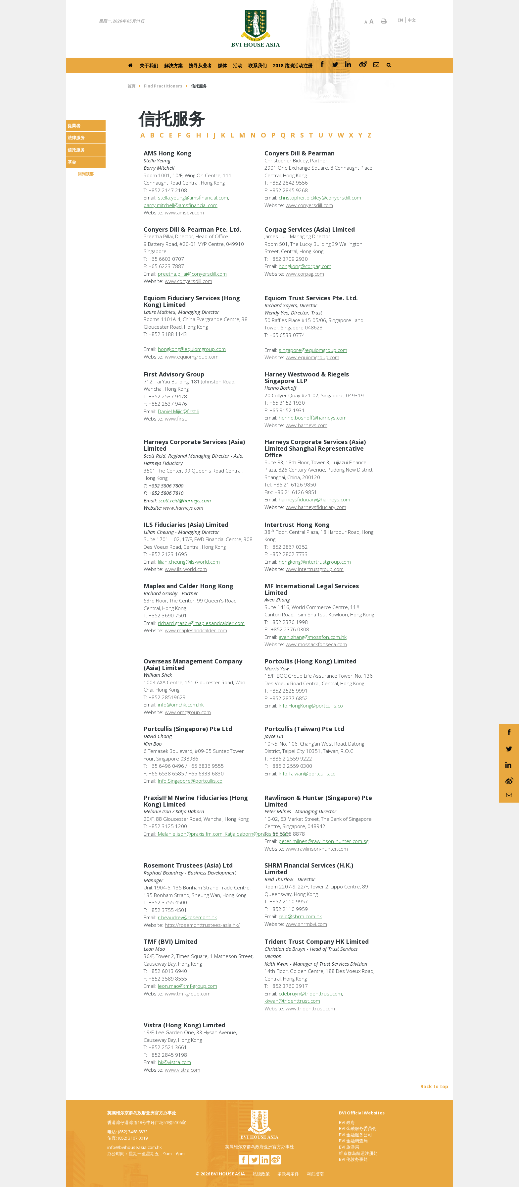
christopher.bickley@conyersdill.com (320, 197)
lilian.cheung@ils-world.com (189, 561)
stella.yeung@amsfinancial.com (193, 197)
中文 (412, 20)
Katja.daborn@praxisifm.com (257, 833)
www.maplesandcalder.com (196, 630)
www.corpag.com (305, 273)
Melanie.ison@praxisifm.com (190, 833)
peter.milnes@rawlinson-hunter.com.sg (323, 841)
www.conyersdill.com (309, 205)
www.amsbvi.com (184, 212)
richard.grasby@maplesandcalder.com (201, 623)
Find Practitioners (163, 86)
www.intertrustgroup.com (315, 569)
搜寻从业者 (200, 65)
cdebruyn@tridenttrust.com (310, 993)
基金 (72, 162)
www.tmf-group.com (188, 993)
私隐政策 (261, 1174)
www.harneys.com (306, 425)
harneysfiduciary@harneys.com (314, 499)
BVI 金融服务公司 (355, 1135)
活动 (237, 65)
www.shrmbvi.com (306, 924)
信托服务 (76, 150)
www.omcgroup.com (188, 712)
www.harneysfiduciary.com (316, 507)
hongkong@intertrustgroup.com (315, 561)
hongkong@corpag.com (305, 266)
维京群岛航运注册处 (358, 1153)
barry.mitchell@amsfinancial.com (180, 205)
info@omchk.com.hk (181, 704)
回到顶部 (86, 174)
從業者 (74, 126)
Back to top (434, 1086)
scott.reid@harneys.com (185, 500)
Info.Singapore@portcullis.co (190, 780)
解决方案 (173, 65)
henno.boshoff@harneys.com (313, 417)
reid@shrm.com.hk (300, 916)
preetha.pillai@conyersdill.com (192, 273)
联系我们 (257, 65)
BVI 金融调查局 (353, 1141)
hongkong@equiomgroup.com (192, 349)
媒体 (222, 65)
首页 (131, 86)
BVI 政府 (347, 1122)
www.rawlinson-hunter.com (317, 848)
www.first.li (177, 418)
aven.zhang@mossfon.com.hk (313, 637)
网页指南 (315, 1174)
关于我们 (149, 65)
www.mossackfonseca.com (316, 644)
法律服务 (76, 138)
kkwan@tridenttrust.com (292, 1000)
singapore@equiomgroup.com (313, 350)
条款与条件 (288, 1174)
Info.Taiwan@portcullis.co (307, 773)
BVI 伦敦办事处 (353, 1159)
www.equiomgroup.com (191, 356)
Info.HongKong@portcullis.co (311, 705)
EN (400, 20)
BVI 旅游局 (349, 1147)
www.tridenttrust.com (310, 1008)
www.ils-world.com (186, 569)
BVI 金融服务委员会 (357, 1128)
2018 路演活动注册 (292, 65)
